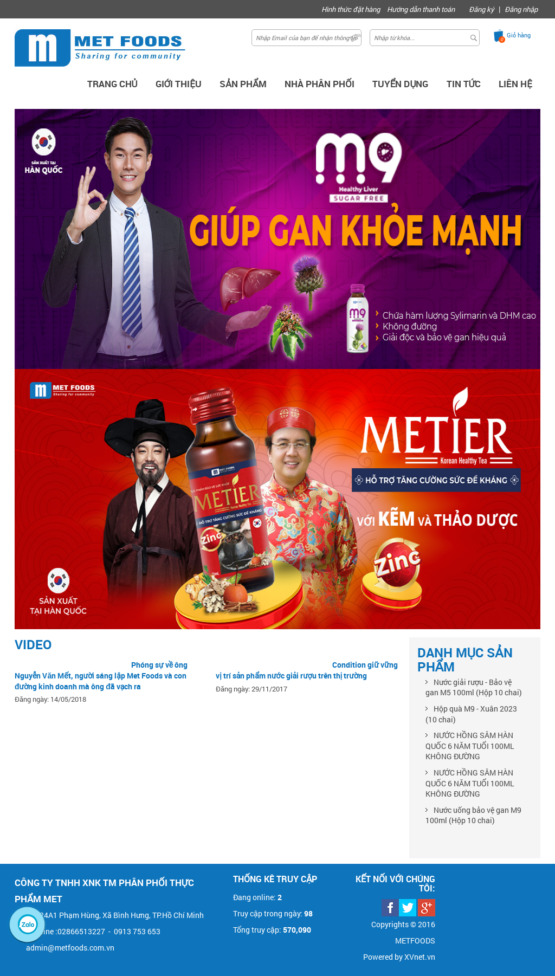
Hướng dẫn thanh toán (421, 9)
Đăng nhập (521, 9)
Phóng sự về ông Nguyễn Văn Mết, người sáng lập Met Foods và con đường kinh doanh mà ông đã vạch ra (101, 675)
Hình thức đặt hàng (350, 9)
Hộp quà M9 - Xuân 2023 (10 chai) (471, 714)
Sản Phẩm (243, 83)
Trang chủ (112, 83)
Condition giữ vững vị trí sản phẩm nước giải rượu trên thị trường (306, 670)
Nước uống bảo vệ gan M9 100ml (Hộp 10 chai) (473, 815)
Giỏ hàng (519, 35)
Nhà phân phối (319, 83)
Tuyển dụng (400, 83)
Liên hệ (515, 83)
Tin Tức (464, 83)
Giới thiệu (179, 83)
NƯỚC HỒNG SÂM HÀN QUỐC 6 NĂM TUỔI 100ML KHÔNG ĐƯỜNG (469, 745)
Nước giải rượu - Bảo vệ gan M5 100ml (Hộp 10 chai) (473, 687)
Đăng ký (481, 9)
